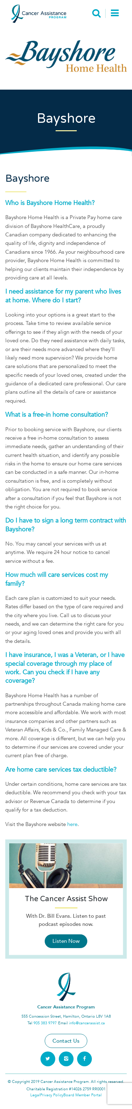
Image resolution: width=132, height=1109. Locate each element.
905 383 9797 (45, 1023)
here (72, 824)
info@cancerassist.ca (87, 1023)
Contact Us (66, 1040)
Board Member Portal (82, 1095)
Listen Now (66, 941)
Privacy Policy (51, 1095)
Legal (35, 1095)
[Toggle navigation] (114, 13)
